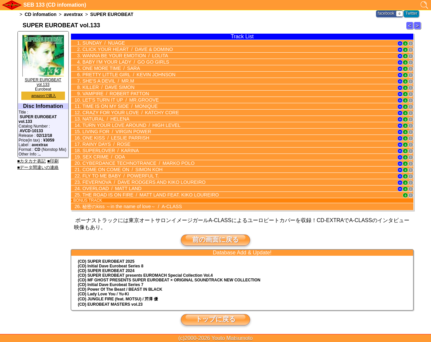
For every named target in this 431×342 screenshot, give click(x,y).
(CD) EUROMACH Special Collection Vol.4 (145, 275)
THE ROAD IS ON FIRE (148, 194)
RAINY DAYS (105, 144)
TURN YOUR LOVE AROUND (129, 125)
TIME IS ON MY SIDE (118, 106)
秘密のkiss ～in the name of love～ (130, 206)
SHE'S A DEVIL (107, 81)
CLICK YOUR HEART (126, 49)
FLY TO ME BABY (119, 175)
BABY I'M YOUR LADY (124, 62)
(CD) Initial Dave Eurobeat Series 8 (111, 265)
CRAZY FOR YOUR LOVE (129, 112)
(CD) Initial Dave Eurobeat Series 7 (111, 284)
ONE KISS (114, 138)
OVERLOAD (110, 188)
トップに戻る (215, 318)
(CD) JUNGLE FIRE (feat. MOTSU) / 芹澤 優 (118, 298)
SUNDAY (102, 43)
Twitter (411, 13)
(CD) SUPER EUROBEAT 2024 (106, 270)
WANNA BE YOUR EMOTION (123, 55)
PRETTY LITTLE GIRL (127, 74)
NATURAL (104, 119)
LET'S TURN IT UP (119, 100)
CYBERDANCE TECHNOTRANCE (136, 163)
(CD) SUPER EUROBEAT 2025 (106, 261)
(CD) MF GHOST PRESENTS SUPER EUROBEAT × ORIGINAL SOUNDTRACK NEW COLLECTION (169, 279)
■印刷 (53, 161)
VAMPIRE (114, 93)
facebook (386, 13)
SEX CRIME (102, 157)
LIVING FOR (115, 131)
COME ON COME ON (121, 169)
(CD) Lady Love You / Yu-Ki (103, 293)
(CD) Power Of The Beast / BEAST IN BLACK (120, 289)
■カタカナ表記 (31, 161)
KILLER (107, 87)
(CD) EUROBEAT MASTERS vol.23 (110, 304)
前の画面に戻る (215, 239)
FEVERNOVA (142, 182)
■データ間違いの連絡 (38, 167)
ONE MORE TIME (110, 68)
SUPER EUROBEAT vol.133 (43, 80)
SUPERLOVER (109, 150)
